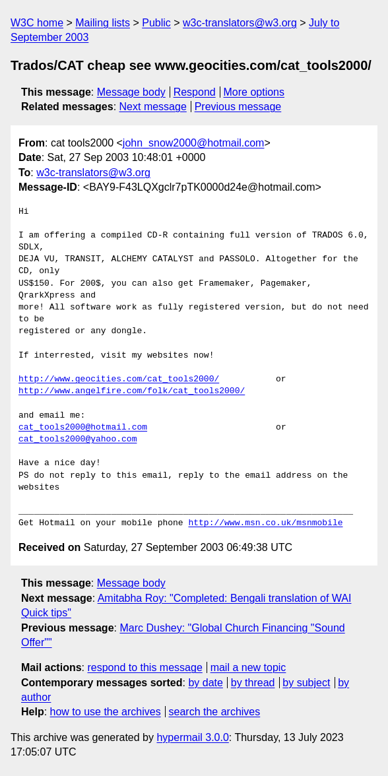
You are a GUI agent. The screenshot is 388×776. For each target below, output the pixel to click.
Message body (131, 92)
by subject (306, 682)
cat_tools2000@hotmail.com (82, 428)
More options (254, 92)
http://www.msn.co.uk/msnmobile (265, 523)
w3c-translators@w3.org (240, 22)
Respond (195, 92)
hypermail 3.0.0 (192, 737)
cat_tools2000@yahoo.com (77, 439)
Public (156, 22)
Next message (153, 106)
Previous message (238, 106)
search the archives (215, 711)
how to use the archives (105, 711)
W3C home (37, 22)
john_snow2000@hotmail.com (194, 142)
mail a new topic (248, 667)
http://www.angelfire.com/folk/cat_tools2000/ (131, 391)
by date (205, 682)
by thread (253, 682)
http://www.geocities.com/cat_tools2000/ (118, 379)
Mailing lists (102, 22)
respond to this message (144, 667)
